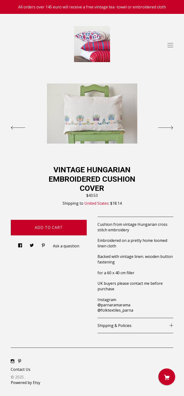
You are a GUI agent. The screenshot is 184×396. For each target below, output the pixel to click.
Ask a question (66, 246)
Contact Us (20, 369)
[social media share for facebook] (20, 244)
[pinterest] (20, 361)
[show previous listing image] (23, 126)
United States (96, 203)
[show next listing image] (161, 126)
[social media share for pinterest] (43, 244)
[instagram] (12, 361)
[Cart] (166, 376)
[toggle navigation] (170, 45)
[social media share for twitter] (32, 244)
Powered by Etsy (25, 382)
